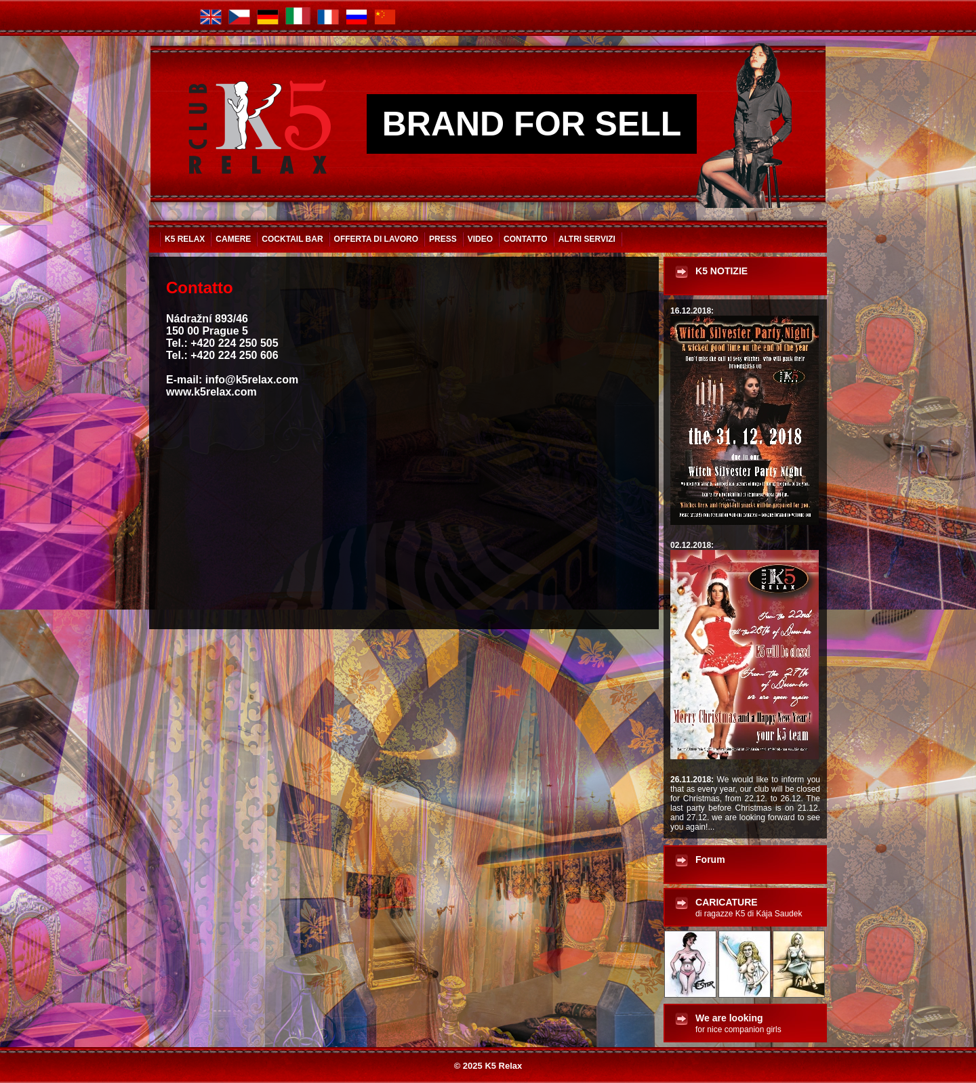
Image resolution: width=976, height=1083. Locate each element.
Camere (233, 239)
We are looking (738, 1023)
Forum (710, 859)
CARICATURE (748, 907)
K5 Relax (185, 239)
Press (443, 239)
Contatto (526, 239)
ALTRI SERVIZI (586, 239)
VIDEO (480, 239)
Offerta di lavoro (376, 239)
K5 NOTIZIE (721, 271)
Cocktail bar (292, 239)
